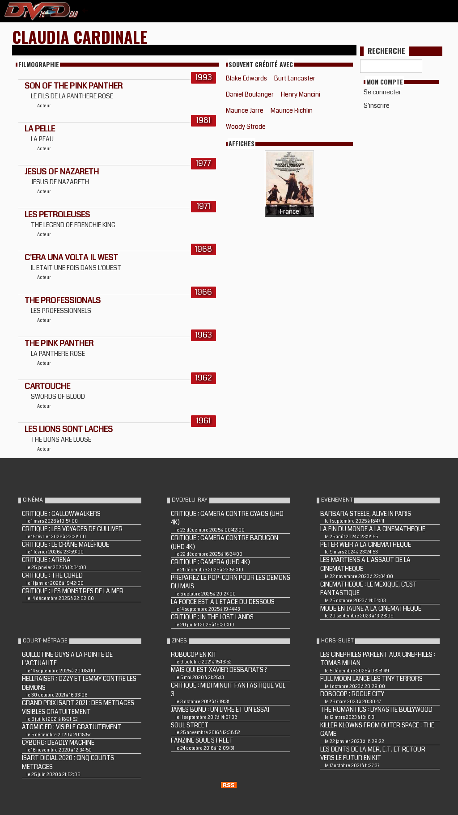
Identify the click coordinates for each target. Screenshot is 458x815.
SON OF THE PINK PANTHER (74, 86)
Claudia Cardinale (79, 36)
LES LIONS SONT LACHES (69, 429)
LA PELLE (40, 129)
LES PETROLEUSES (57, 214)
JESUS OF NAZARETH (62, 171)
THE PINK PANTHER (59, 343)
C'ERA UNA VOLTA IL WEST (71, 257)
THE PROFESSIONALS (63, 300)
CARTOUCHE (47, 386)
